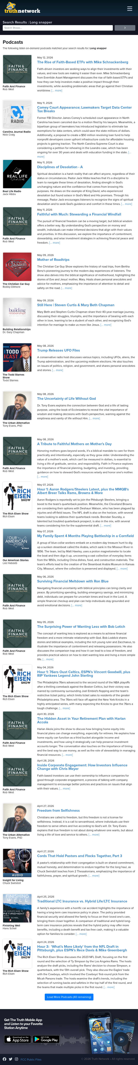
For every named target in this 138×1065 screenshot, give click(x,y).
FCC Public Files (31, 1059)
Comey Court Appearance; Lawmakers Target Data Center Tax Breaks (84, 109)
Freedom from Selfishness (58, 810)
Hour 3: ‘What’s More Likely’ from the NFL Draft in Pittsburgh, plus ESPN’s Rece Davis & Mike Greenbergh (82, 948)
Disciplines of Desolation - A (60, 167)
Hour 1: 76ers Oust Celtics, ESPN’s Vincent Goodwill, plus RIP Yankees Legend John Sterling (83, 674)
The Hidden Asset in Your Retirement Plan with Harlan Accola (81, 720)
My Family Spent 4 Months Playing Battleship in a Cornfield (85, 536)
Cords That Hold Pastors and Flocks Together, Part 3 (79, 856)
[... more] (56, 90)
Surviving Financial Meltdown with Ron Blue (73, 581)
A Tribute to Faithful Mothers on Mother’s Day (74, 444)
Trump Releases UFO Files (58, 350)
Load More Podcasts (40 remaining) (69, 997)
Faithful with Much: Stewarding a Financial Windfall (79, 214)
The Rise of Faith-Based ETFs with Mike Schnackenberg (82, 62)
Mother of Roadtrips (53, 260)
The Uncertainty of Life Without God (66, 399)
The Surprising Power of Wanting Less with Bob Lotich (81, 627)
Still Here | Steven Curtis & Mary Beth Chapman (75, 305)
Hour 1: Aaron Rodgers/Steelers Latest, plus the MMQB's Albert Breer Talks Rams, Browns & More (83, 491)
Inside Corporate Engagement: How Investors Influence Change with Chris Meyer (82, 767)
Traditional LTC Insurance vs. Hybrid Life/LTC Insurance (82, 901)
